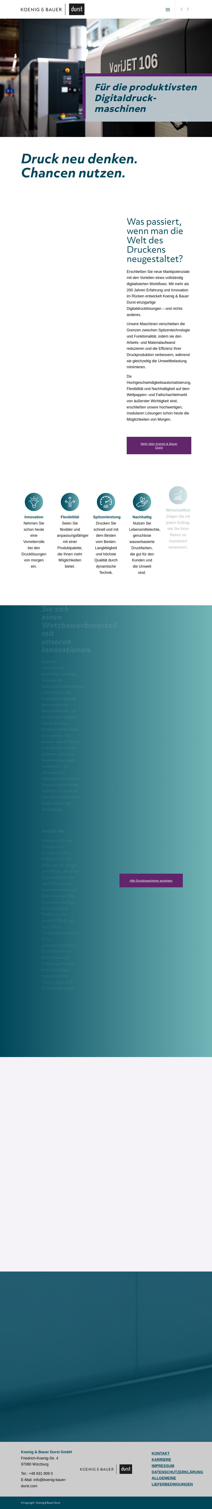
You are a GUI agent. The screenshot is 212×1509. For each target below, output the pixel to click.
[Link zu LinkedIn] (182, 9)
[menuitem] (168, 9)
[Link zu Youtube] (188, 9)
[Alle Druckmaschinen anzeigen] (151, 880)
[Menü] (168, 9)
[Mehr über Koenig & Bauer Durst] (159, 445)
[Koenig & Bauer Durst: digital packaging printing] (52, 9)
